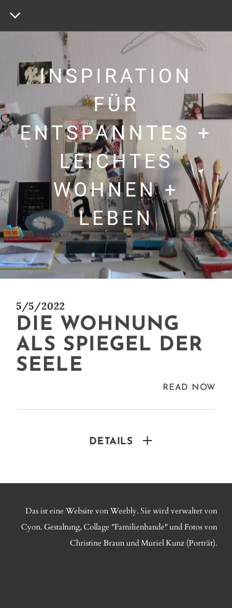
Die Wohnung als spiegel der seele (109, 345)
